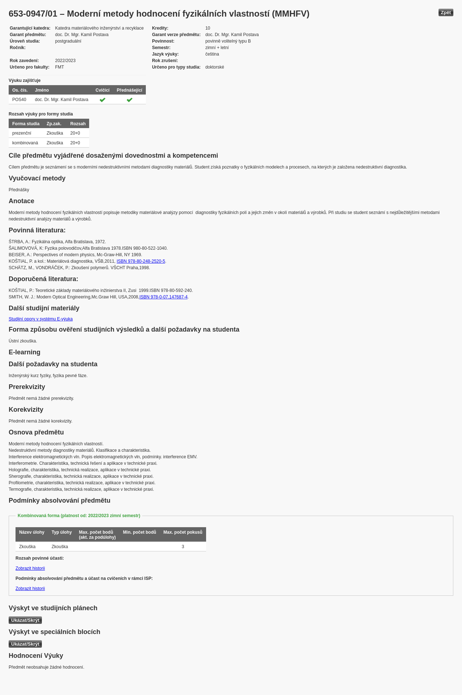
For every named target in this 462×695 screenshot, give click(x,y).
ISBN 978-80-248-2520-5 (141, 261)
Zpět (446, 12)
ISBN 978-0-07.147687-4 (163, 297)
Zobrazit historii (30, 568)
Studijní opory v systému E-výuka (41, 319)
